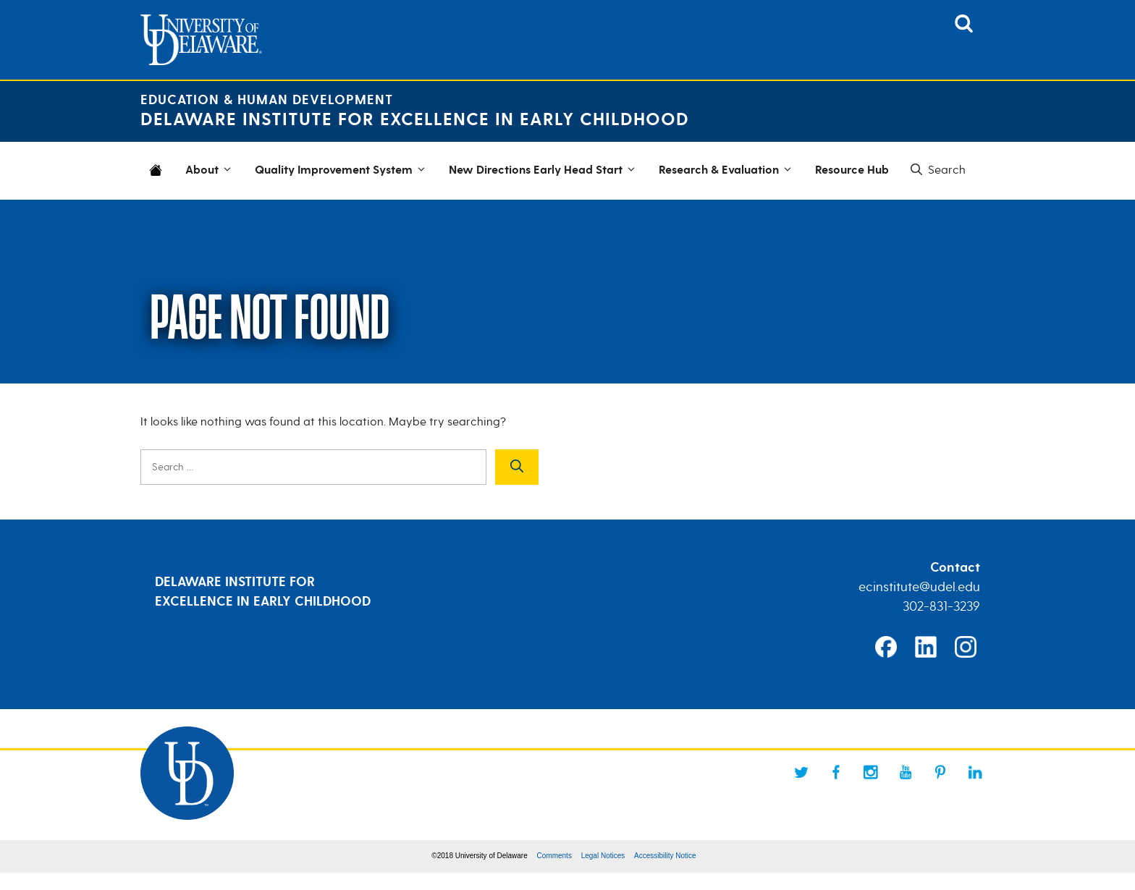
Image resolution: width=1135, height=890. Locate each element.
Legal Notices (603, 856)
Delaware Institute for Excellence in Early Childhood (414, 120)
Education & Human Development (266, 100)
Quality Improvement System (342, 170)
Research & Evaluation (727, 170)
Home (158, 179)
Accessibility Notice (665, 856)
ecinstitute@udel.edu (919, 587)
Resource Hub (852, 170)
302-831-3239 (941, 606)
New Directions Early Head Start (544, 170)
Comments (554, 856)
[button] (936, 170)
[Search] (517, 467)
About (210, 170)
